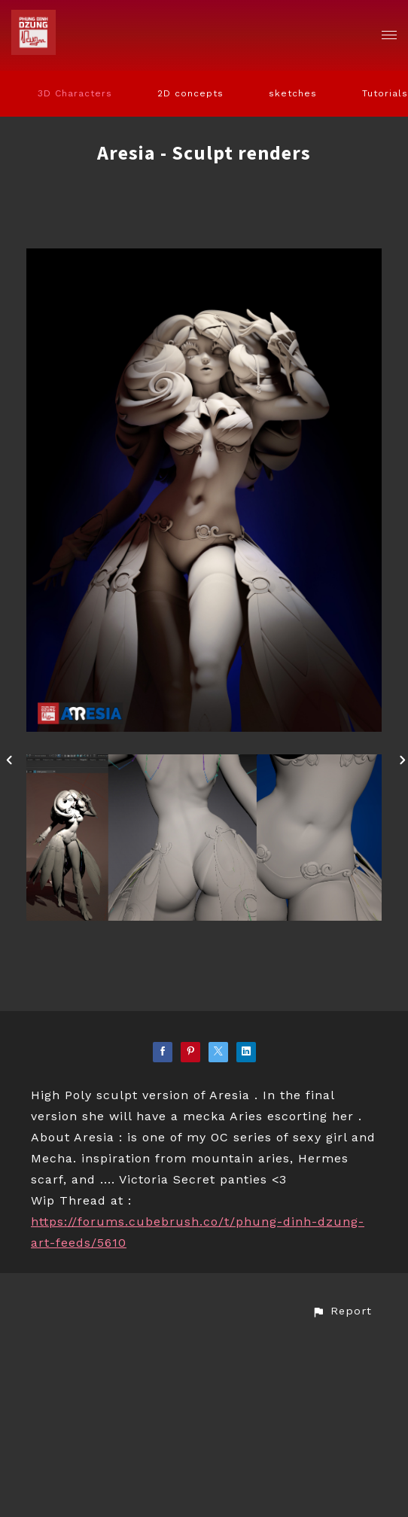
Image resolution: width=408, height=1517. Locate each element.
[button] (342, 1311)
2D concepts (190, 93)
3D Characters (75, 93)
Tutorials (385, 93)
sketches (293, 93)
